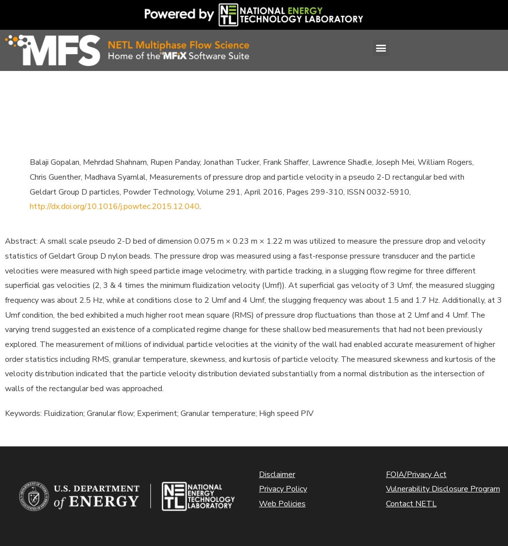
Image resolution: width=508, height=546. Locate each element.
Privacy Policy (283, 488)
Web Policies (282, 503)
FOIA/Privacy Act (416, 474)
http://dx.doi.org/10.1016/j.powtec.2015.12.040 (114, 206)
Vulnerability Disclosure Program (443, 488)
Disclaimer (277, 474)
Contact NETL (411, 503)
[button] (381, 48)
